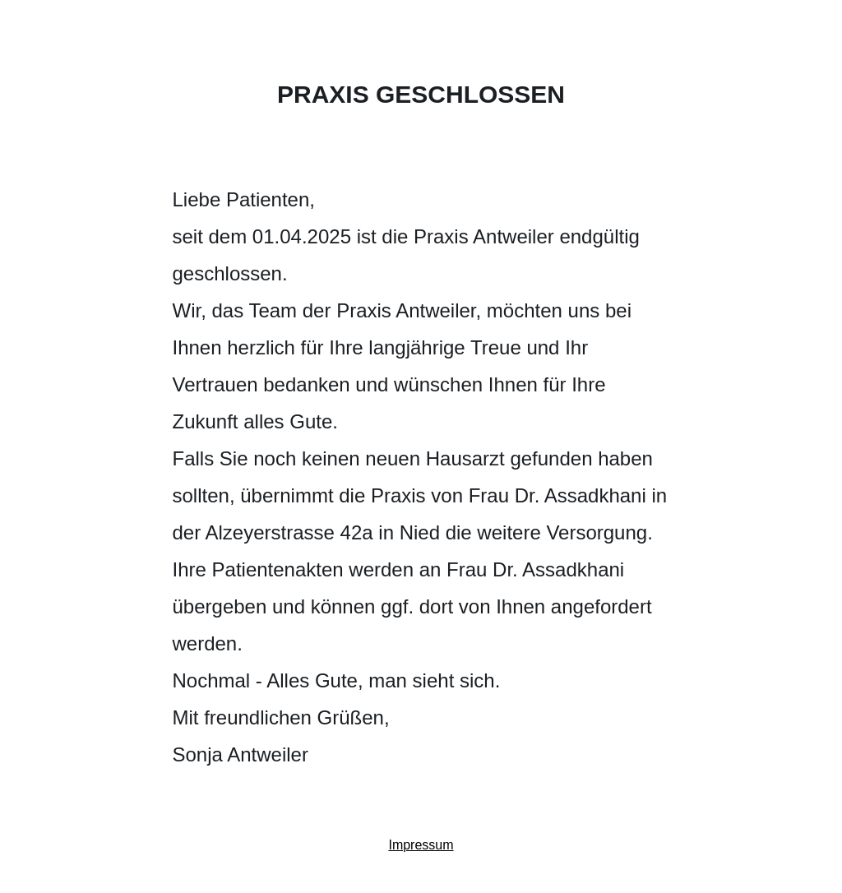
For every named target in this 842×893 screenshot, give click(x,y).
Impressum (420, 845)
